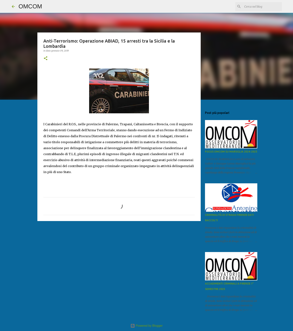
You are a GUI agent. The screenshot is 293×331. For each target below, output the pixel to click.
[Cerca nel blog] (262, 6)
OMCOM (30, 6)
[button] (45, 58)
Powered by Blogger (146, 325)
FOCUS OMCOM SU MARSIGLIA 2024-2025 (231, 151)
